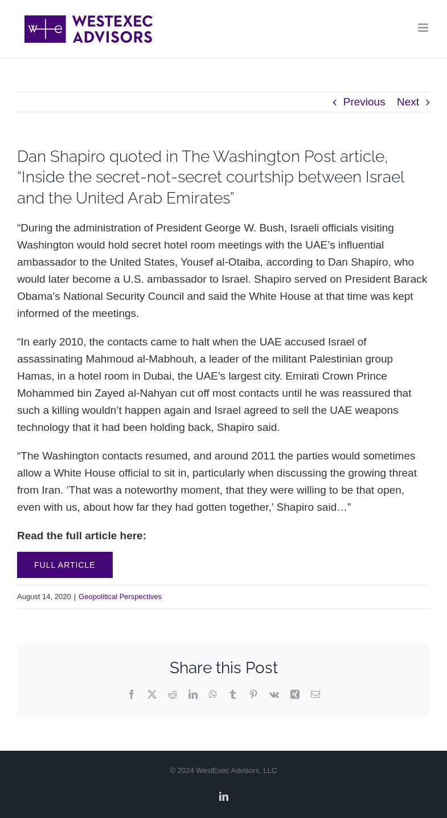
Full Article (65, 564)
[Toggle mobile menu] (424, 28)
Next (408, 102)
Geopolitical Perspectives (120, 596)
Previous (364, 102)
